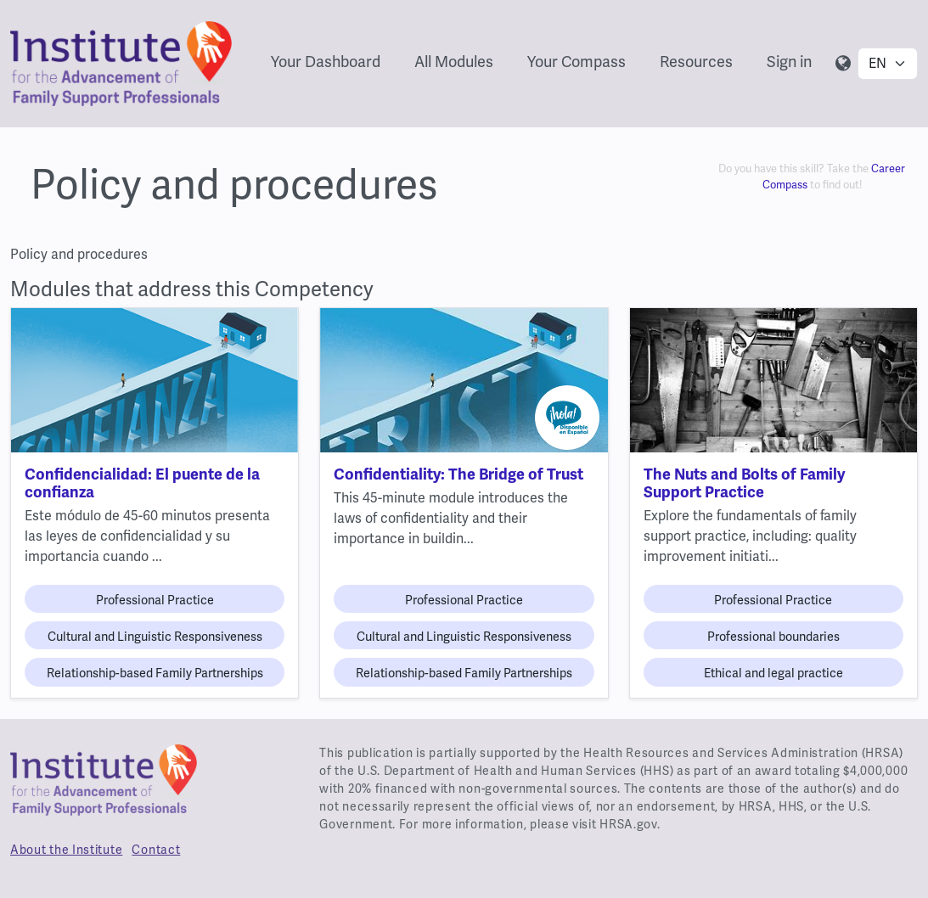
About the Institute (66, 850)
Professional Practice (155, 600)
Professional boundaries (773, 637)
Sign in (789, 62)
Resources (696, 62)
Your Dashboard (325, 62)
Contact (156, 850)
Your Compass (576, 62)
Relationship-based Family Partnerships (155, 673)
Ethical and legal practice (773, 673)
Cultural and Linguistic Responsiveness (155, 637)
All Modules (453, 62)
